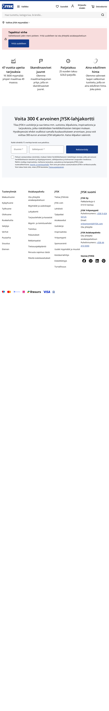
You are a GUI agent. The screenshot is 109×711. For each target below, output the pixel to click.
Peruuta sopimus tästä (39, 252)
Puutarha (6, 237)
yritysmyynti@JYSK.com (92, 223)
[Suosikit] (62, 6)
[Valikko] (23, 6)
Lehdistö (58, 208)
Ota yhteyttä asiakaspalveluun (36, 198)
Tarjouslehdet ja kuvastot (40, 217)
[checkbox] (12, 157)
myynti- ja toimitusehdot (39, 164)
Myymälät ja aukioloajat (39, 205)
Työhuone (6, 208)
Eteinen (5, 249)
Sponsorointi (60, 243)
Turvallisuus (60, 266)
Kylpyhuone (7, 203)
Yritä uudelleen (18, 43)
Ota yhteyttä (86, 227)
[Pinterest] (103, 260)
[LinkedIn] (97, 260)
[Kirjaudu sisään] (79, 6)
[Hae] (102, 15)
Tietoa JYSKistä (61, 197)
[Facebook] (84, 260)
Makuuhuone (8, 197)
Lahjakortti (33, 211)
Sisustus (6, 243)
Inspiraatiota (60, 231)
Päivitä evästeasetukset (39, 258)
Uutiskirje (59, 226)
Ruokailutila (7, 220)
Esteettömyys (60, 260)
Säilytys (5, 226)
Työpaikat (59, 214)
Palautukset (33, 234)
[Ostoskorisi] (99, 6)
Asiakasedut (60, 220)
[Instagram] (90, 260)
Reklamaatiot (34, 240)
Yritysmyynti (60, 237)
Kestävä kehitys (61, 255)
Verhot (5, 231)
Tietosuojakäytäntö (56, 167)
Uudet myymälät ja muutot (67, 249)
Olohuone (6, 214)
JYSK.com (58, 203)
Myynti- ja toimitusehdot (40, 223)
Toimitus (32, 229)
